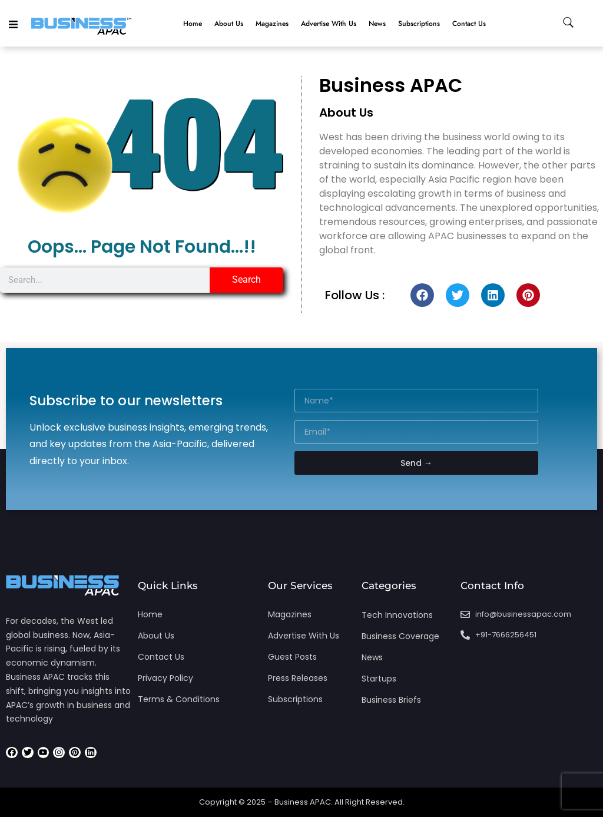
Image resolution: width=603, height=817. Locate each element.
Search (246, 279)
